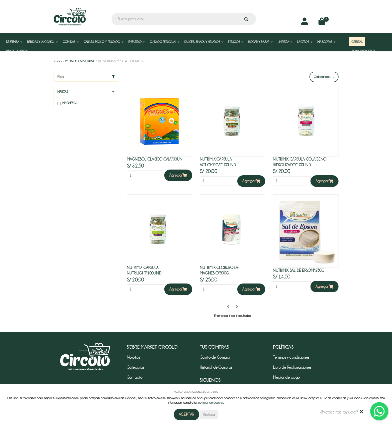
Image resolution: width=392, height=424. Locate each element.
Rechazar (209, 414)
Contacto (134, 377)
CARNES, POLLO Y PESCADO (104, 41)
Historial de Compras (216, 367)
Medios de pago (286, 377)
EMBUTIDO (136, 41)
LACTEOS (304, 41)
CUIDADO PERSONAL (165, 41)
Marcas (63, 91)
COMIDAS (71, 41)
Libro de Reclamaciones (292, 367)
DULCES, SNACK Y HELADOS (203, 41)
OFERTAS (357, 41)
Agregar (178, 175)
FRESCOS (235, 41)
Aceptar (186, 414)
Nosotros (133, 357)
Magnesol (67, 103)
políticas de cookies (210, 402)
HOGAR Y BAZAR (260, 41)
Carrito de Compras (215, 357)
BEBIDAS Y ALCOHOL (42, 41)
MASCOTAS (327, 41)
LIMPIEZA (285, 41)
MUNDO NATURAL (19, 51)
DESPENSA (14, 41)
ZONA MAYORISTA (364, 51)
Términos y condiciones (291, 357)
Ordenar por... (324, 76)
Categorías (135, 367)
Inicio (58, 61)
